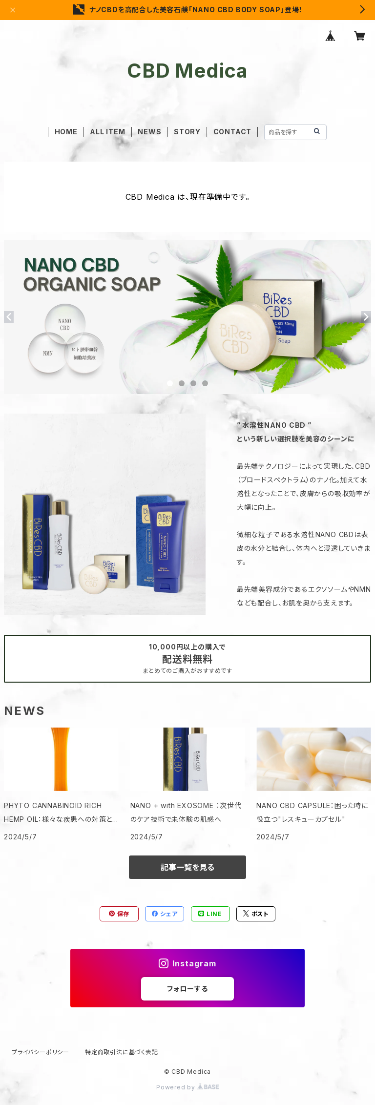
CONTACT (232, 131)
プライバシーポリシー (40, 1052)
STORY (187, 131)
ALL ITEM (107, 131)
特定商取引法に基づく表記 (121, 1052)
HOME (66, 131)
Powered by (187, 1087)
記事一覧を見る (187, 867)
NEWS (149, 131)
